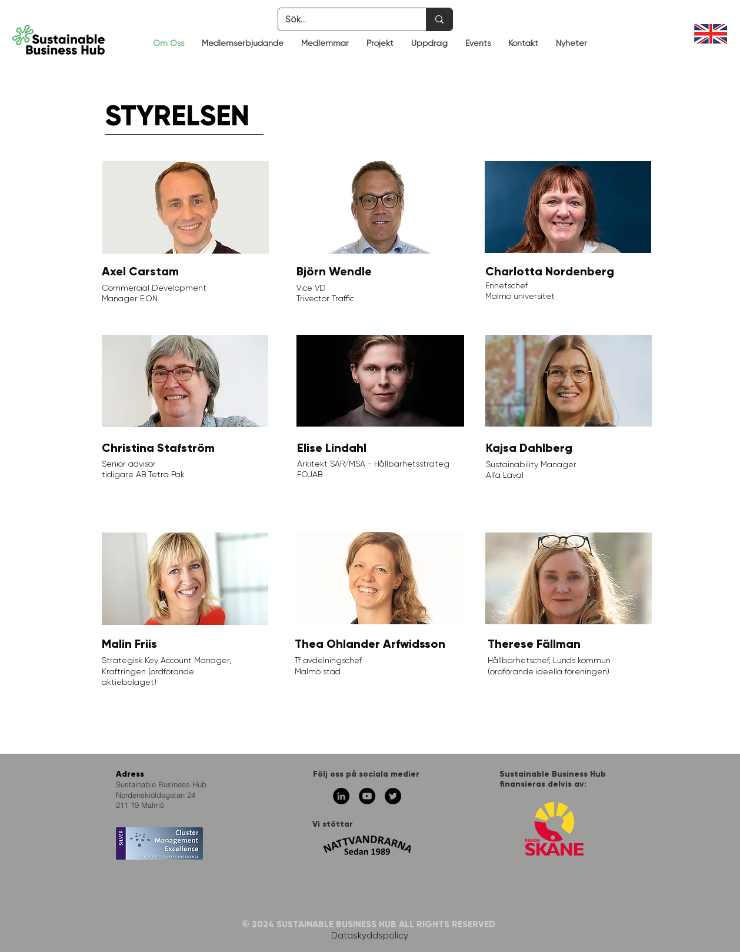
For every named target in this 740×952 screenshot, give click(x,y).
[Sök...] (343, 19)
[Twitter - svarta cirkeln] (393, 796)
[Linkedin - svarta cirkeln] (341, 796)
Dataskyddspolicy (369, 935)
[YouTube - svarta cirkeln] (367, 796)
